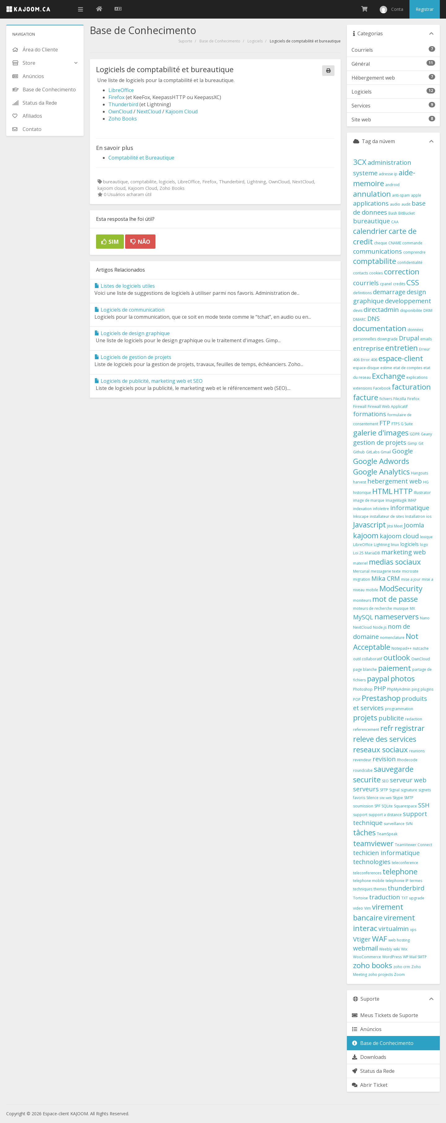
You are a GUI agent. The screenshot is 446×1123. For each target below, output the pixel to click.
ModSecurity (400, 588)
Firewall (359, 406)
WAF (379, 938)
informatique (409, 508)
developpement (408, 301)
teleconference (405, 862)
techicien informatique (386, 853)
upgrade (416, 898)
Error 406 (369, 359)
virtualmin (393, 928)
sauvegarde (393, 769)
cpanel (386, 283)
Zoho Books (122, 118)
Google (402, 451)
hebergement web (394, 481)
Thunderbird (123, 104)
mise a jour (411, 579)
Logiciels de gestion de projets (132, 357)
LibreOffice (121, 90)
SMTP (408, 797)
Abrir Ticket (369, 1084)
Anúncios (367, 1029)
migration (361, 579)
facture (365, 397)
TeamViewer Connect (413, 844)
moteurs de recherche (372, 608)
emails (426, 339)
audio (395, 204)
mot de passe (395, 599)
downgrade (387, 339)
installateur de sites (387, 516)
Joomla (414, 525)
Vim (367, 908)
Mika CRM (385, 578)
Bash (392, 213)
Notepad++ (401, 648)
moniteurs (362, 600)
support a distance (385, 814)
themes (380, 889)
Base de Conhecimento (219, 41)
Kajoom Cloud (181, 111)
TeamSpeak (387, 834)
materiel (360, 563)
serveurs (366, 789)
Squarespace (405, 806)
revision (384, 759)
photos (403, 678)
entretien (401, 348)
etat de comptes (407, 367)
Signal (394, 790)
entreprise (368, 348)
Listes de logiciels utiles (124, 285)
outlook (396, 657)
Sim (110, 241)
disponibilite (411, 310)
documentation (379, 328)
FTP (384, 423)
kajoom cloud (399, 536)
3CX (359, 162)
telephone (400, 871)
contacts (360, 273)
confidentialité (409, 262)
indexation (362, 508)
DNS (373, 318)
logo (424, 544)
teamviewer (373, 843)
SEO (385, 781)
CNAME (394, 243)
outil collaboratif (367, 659)
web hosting (399, 940)
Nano (425, 618)
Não (140, 241)
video (358, 908)
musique (401, 608)
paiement (394, 668)
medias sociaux (395, 562)
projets (365, 717)
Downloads (369, 1057)
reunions (417, 751)
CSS (412, 282)
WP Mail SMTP (415, 956)
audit (405, 204)
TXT (404, 898)
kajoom (365, 535)
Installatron (415, 516)
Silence (372, 797)
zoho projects (380, 974)
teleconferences (367, 873)
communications (377, 251)
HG (426, 482)
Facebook (382, 388)
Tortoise (360, 898)
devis (357, 310)
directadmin (381, 309)
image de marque (368, 500)
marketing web (403, 552)
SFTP (384, 790)
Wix (404, 949)
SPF (377, 806)
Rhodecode (407, 760)
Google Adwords (381, 461)
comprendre (414, 252)
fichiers (385, 398)
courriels (366, 283)
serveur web (408, 780)
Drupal (409, 338)
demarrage (389, 292)
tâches (364, 832)
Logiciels (255, 41)
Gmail (386, 452)
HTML (382, 491)
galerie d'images (381, 432)
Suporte (185, 41)
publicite (391, 718)
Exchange (388, 376)
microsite (410, 571)
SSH (424, 805)
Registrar (425, 9)
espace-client (400, 358)
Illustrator (422, 492)
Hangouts (419, 473)
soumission (363, 806)
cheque (380, 243)
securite (367, 779)
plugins (427, 689)
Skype (398, 797)
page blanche (365, 669)
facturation (411, 387)
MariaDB (372, 553)
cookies (376, 273)
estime (386, 367)
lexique (426, 537)
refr (386, 728)
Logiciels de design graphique (132, 333)
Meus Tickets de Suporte (385, 1015)
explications (416, 377)
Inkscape (361, 516)
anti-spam (401, 195)
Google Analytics (381, 471)
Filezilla (399, 398)
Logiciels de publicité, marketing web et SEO (148, 381)
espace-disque (366, 367)
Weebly (385, 949)
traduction (384, 897)
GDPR (415, 434)
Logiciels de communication (129, 309)
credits (399, 283)
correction (401, 271)
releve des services (384, 739)
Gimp (412, 443)
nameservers (396, 616)
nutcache (421, 648)
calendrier (370, 231)
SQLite (387, 806)
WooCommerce (367, 956)
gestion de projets (379, 442)
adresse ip (388, 174)
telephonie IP (397, 880)
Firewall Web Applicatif (388, 406)
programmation (399, 708)
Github (359, 452)
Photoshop (363, 689)
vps (413, 929)
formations (369, 414)
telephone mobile (368, 880)
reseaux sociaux (380, 749)
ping (415, 689)
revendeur (362, 760)
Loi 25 (358, 553)
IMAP (412, 500)
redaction (413, 719)
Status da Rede (373, 1071)
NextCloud (149, 111)
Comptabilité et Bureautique (141, 157)
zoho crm (401, 966)
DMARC (359, 319)
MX (412, 608)
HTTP (403, 491)
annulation (372, 194)
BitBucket (406, 213)
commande (412, 243)
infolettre (381, 508)
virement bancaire (378, 912)
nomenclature (392, 637)
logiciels (409, 544)
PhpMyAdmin (398, 689)
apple (416, 195)
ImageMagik (396, 500)
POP (357, 699)
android (392, 184)
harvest (359, 482)
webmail (365, 948)
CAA (395, 222)
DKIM (427, 310)
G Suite (407, 423)
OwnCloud (120, 111)
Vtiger (362, 939)
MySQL (363, 617)
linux (395, 544)
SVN (409, 823)
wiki (396, 949)
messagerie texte (386, 571)
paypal (378, 678)
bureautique (371, 221)
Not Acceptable (385, 641)
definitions (362, 292)
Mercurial (361, 571)
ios (428, 516)
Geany (426, 434)
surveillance (394, 823)
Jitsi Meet (395, 526)
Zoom (399, 974)
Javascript (369, 524)
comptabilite (374, 261)
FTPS (395, 423)
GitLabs (372, 452)
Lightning (382, 544)
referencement (366, 729)
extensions (362, 388)
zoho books (372, 965)
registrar (410, 728)
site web (385, 798)
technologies (372, 862)
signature (409, 790)
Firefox (116, 97)
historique (362, 492)
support (360, 814)
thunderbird (406, 888)
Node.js (380, 627)
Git (420, 443)
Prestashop (381, 698)
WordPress (392, 956)
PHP (380, 688)
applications (371, 203)
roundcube (363, 770)
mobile (372, 589)
